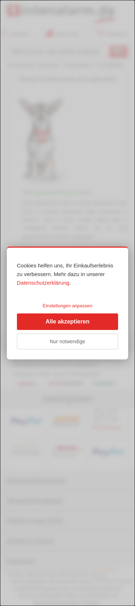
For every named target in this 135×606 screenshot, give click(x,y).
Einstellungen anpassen (67, 305)
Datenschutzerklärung (43, 283)
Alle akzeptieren (68, 321)
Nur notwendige (67, 341)
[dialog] (67, 303)
